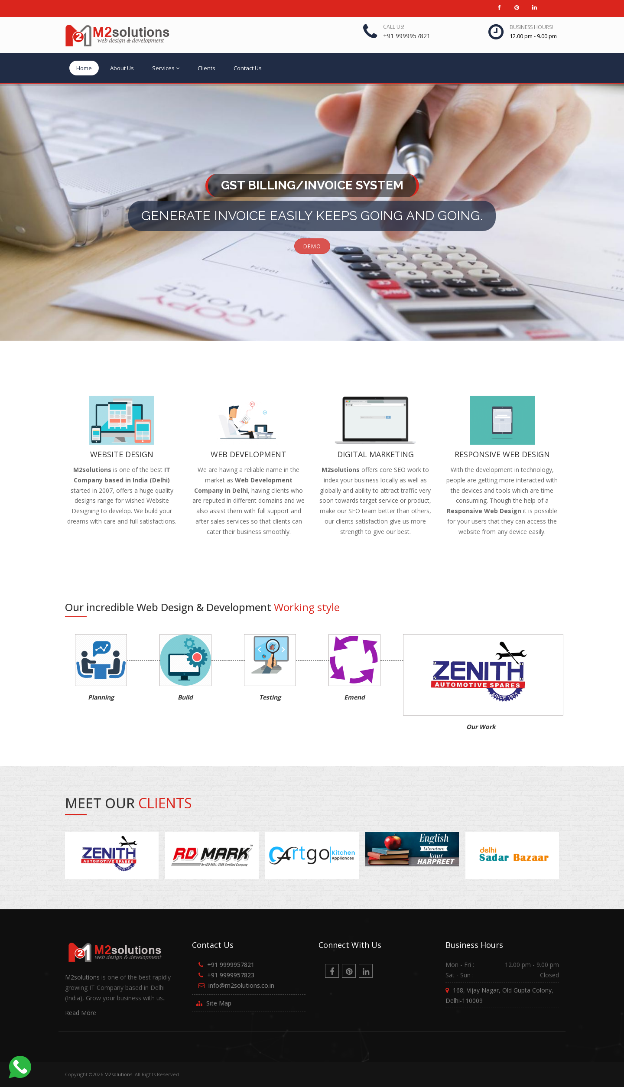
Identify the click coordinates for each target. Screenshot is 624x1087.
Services (165, 68)
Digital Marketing (375, 454)
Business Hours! (531, 27)
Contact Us (248, 68)
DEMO (312, 246)
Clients (206, 68)
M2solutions (82, 977)
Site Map (218, 1003)
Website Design (121, 454)
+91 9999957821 (406, 36)
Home (84, 68)
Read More (80, 1013)
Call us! (393, 26)
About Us (122, 68)
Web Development (248, 454)
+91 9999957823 (230, 975)
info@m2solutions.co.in (241, 985)
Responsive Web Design (502, 454)
